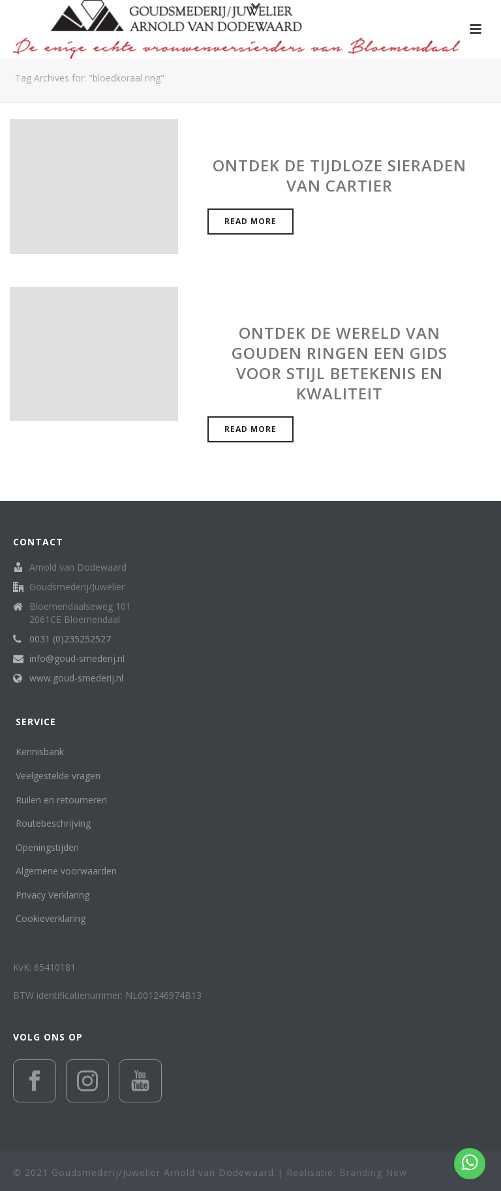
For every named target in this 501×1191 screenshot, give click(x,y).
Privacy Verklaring (52, 895)
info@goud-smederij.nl (77, 659)
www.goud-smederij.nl (76, 678)
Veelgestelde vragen (58, 775)
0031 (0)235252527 (70, 639)
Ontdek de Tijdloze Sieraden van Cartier (339, 175)
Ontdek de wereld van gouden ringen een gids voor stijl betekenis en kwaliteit (340, 363)
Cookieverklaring (50, 918)
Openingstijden (47, 847)
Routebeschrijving (53, 823)
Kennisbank (40, 751)
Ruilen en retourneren (61, 800)
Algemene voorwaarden (66, 871)
